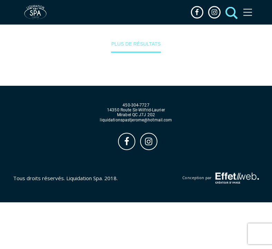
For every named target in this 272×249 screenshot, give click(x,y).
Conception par (220, 178)
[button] (229, 12)
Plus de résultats (136, 44)
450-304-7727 (136, 105)
